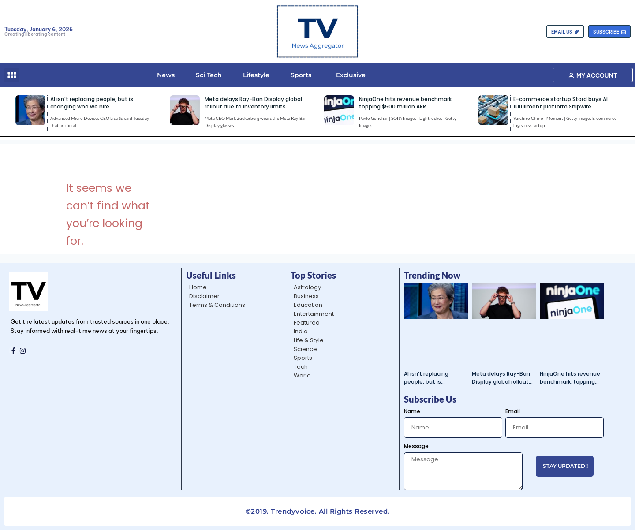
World (302, 375)
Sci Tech (209, 75)
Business (306, 296)
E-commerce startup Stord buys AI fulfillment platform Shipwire (560, 102)
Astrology (307, 287)
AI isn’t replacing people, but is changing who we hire (91, 102)
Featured (307, 322)
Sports (301, 75)
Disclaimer (204, 296)
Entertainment (314, 314)
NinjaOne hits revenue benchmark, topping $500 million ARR (406, 102)
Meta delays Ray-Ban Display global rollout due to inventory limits (253, 102)
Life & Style (309, 340)
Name (412, 411)
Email (512, 411)
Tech (301, 366)
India (301, 331)
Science (305, 349)
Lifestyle (256, 75)
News (166, 75)
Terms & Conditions (217, 305)
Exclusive (349, 75)
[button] (11, 75)
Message (416, 446)
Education (308, 305)
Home (198, 287)
